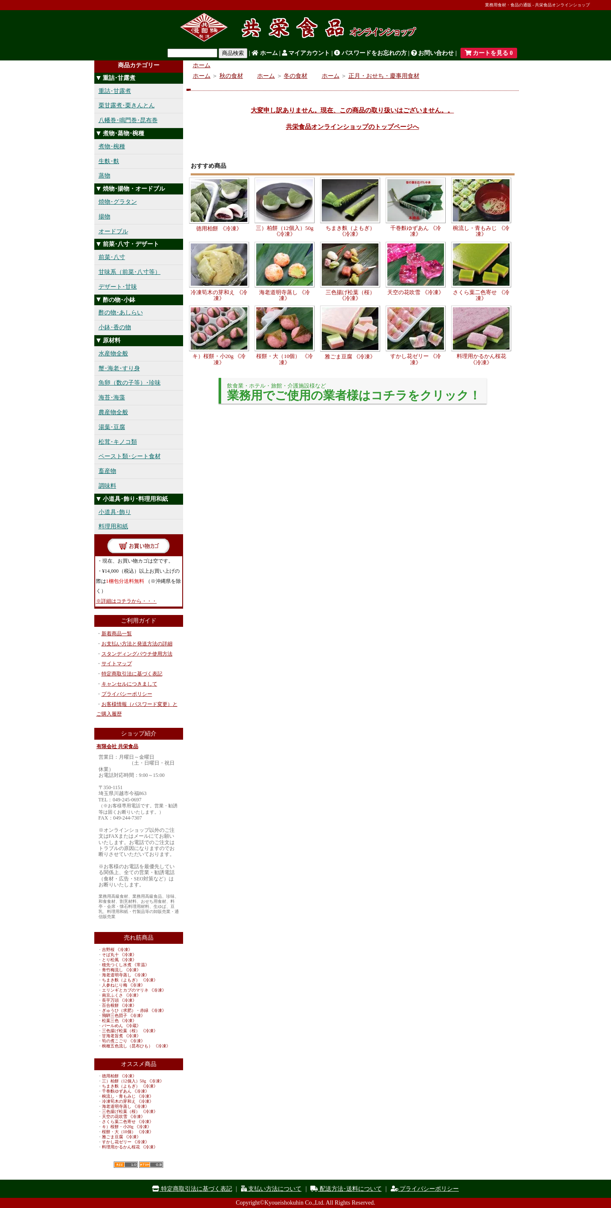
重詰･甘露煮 (115, 91)
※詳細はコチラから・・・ (126, 601)
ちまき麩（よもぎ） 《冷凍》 (130, 980)
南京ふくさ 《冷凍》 (121, 995)
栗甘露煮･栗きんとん (127, 105)
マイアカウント (306, 53)
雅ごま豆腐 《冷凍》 (121, 1136)
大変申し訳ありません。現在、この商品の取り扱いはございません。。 (352, 110)
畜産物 (107, 471)
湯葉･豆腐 (112, 427)
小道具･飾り (115, 512)
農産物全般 (113, 412)
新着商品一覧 (116, 634)
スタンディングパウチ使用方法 (137, 654)
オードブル (113, 231)
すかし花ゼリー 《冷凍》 (126, 1142)
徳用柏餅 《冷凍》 (119, 1076)
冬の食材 (295, 76)
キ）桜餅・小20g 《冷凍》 (127, 1126)
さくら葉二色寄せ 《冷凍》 (128, 1121)
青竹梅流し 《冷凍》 (121, 969)
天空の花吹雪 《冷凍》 (123, 1116)
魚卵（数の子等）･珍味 (130, 383)
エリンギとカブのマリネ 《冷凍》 (134, 990)
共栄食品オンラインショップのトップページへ (352, 126)
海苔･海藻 (112, 397)
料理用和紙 (113, 526)
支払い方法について (271, 1189)
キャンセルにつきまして (129, 684)
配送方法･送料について (346, 1189)
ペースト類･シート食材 (130, 456)
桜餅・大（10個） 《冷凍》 (128, 1131)
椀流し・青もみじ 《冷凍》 (128, 1096)
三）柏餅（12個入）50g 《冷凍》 (133, 1081)
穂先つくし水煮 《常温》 (126, 964)
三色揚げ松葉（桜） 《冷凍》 (130, 1030)
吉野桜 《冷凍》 (117, 949)
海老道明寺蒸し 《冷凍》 (126, 975)
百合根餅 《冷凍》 (119, 1005)
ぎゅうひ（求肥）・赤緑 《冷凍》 (134, 1010)
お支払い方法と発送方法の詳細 (137, 644)
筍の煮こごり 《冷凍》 (123, 1041)
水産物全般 (113, 353)
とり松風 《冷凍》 (119, 959)
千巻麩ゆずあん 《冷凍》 (126, 1091)
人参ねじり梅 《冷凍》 (123, 985)
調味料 (107, 486)
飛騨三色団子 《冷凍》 (123, 1015)
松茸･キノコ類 (118, 442)
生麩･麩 (109, 161)
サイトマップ (116, 664)
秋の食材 (231, 76)
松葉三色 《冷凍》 (119, 1020)
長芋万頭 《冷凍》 (119, 1000)
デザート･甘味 (118, 287)
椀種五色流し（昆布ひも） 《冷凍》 (136, 1046)
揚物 (104, 216)
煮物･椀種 (112, 146)
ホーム (265, 53)
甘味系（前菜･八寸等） (130, 272)
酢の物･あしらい (121, 312)
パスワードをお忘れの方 (370, 53)
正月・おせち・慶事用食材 (383, 76)
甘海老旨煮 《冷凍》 (121, 1035)
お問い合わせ (432, 53)
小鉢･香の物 (115, 327)
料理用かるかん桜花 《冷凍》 (130, 1147)
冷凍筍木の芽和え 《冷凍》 (128, 1101)
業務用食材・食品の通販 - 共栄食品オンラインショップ (537, 5)
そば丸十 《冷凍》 (119, 954)
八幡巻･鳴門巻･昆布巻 (128, 120)
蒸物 (104, 175)
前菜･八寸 (112, 257)
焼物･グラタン (118, 202)
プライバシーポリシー (126, 694)
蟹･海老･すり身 (119, 368)
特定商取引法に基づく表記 (131, 674)
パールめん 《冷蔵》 (121, 1025)
